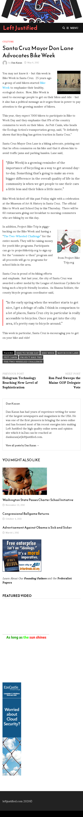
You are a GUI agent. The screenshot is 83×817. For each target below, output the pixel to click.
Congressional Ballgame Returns (25, 513)
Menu (72, 27)
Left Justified (20, 28)
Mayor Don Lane (68, 353)
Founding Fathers (35, 578)
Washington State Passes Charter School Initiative (37, 500)
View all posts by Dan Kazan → (22, 445)
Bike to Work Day (27, 353)
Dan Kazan (16, 62)
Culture (8, 41)
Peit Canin (10, 357)
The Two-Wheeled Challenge (22, 236)
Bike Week (48, 353)
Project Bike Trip (31, 357)
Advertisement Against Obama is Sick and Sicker (37, 527)
